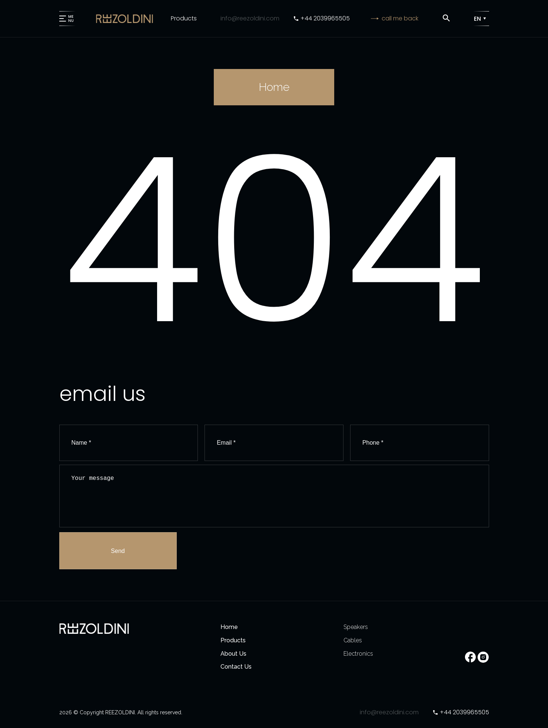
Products (184, 18)
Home (229, 626)
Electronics (358, 653)
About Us (233, 653)
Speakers (355, 626)
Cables (352, 640)
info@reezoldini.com (249, 18)
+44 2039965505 (325, 18)
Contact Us (236, 666)
